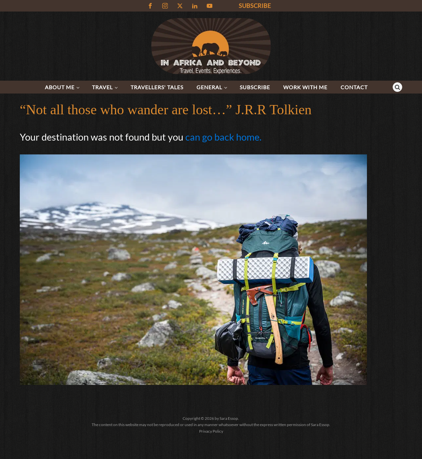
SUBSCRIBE (255, 5)
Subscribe (255, 87)
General (209, 87)
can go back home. (223, 137)
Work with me (305, 87)
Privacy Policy (211, 431)
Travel (102, 87)
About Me (60, 87)
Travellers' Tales (157, 87)
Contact (354, 87)
